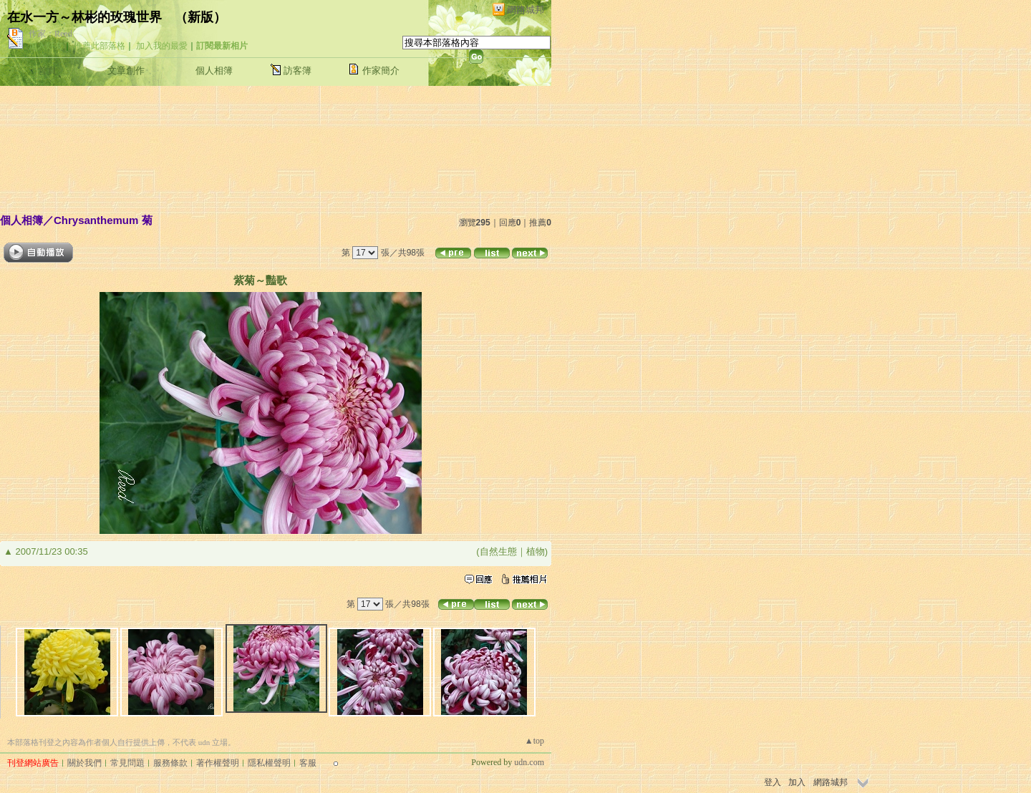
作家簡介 (381, 70)
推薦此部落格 (99, 46)
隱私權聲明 (269, 763)
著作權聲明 (217, 763)
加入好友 (46, 46)
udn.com (529, 762)
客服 (307, 763)
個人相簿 (214, 70)
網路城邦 (525, 9)
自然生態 (498, 551)
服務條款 (170, 763)
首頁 (47, 70)
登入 (772, 782)
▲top (534, 741)
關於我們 (84, 763)
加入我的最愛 (162, 46)
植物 (535, 551)
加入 (796, 782)
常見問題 (127, 763)
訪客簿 (297, 70)
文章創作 (126, 70)
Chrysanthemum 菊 (103, 220)
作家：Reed (50, 34)
